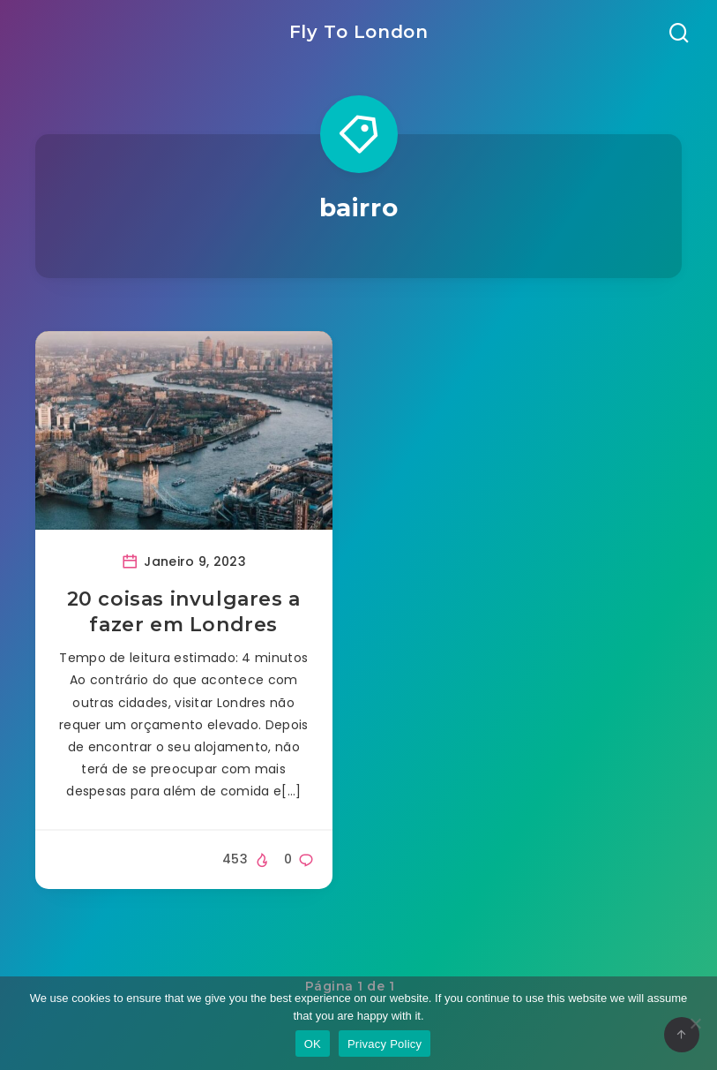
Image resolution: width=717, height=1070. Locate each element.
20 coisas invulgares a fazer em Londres (184, 612)
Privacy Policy (384, 1044)
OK (312, 1044)
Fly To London (359, 31)
